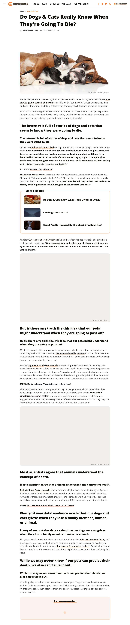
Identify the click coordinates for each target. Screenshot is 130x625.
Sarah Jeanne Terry (30, 30)
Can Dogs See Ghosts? (55, 212)
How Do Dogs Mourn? (41, 169)
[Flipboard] (106, 4)
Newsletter (120, 4)
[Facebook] (98, 4)
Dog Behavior (32, 11)
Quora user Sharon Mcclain (41, 239)
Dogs (36, 4)
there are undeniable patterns (70, 353)
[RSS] (109, 4)
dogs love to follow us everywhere (73, 546)
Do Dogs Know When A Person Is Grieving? (49, 384)
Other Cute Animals (60, 4)
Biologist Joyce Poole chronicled (35, 490)
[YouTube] (102, 4)
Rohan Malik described (43, 147)
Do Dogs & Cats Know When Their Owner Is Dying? (71, 199)
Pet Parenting (81, 4)
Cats (44, 4)
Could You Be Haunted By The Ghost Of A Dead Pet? (72, 224)
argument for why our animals (43, 365)
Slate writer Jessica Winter (32, 174)
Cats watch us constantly (92, 539)
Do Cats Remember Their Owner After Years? (50, 505)
